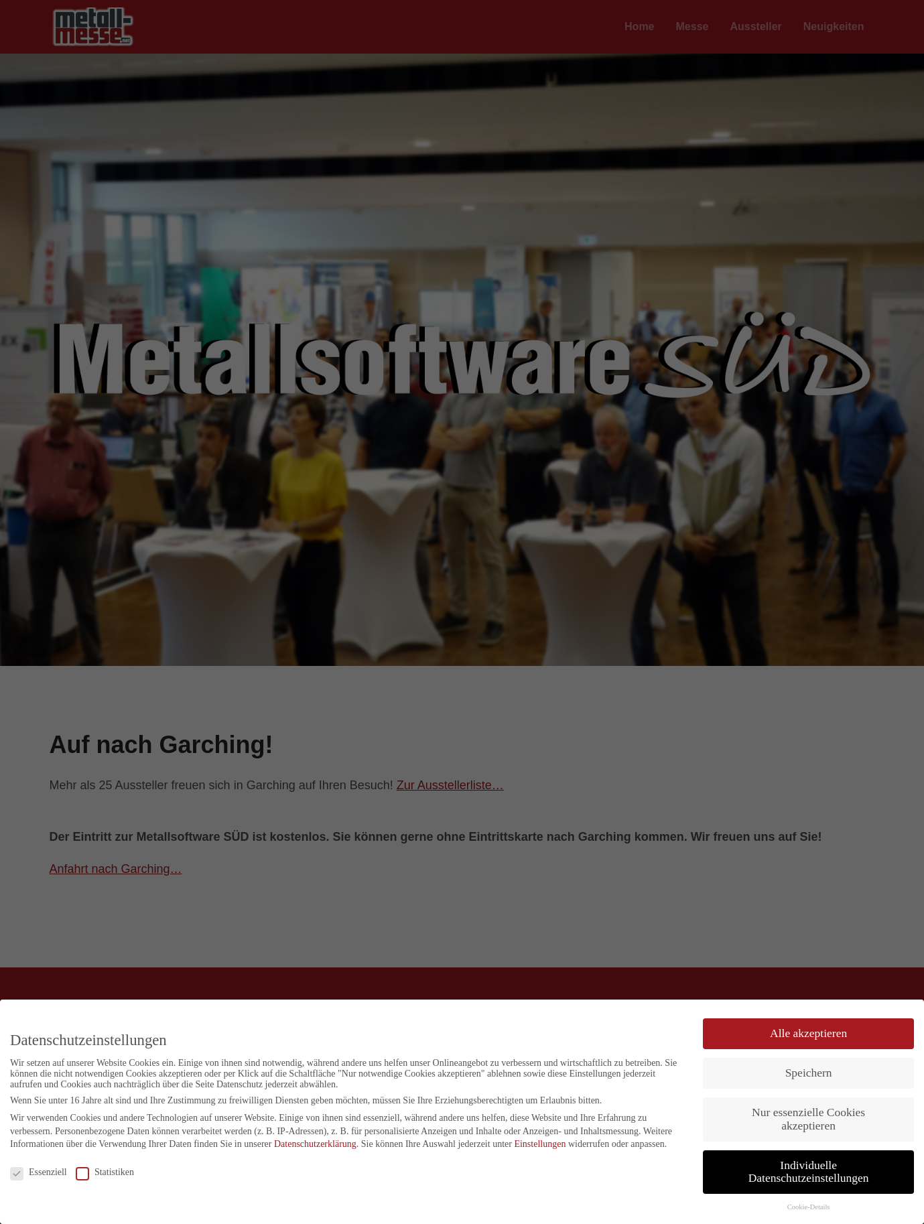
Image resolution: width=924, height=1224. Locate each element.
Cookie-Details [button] (808, 1207)
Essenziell (38, 1172)
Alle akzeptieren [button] (808, 1033)
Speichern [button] (808, 1072)
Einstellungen (540, 1144)
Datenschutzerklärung (315, 1144)
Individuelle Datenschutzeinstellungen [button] (808, 1171)
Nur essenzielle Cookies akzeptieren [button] (808, 1118)
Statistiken (105, 1172)
